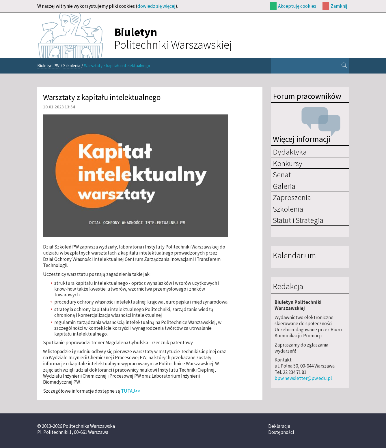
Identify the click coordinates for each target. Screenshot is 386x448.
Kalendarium (294, 256)
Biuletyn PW (48, 65)
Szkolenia (71, 65)
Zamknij (339, 6)
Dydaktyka (290, 151)
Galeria (284, 186)
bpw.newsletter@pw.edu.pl (303, 378)
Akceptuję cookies (297, 6)
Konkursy (287, 163)
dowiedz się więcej (156, 6)
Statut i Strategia (298, 220)
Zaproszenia (292, 197)
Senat (282, 174)
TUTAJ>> (130, 391)
